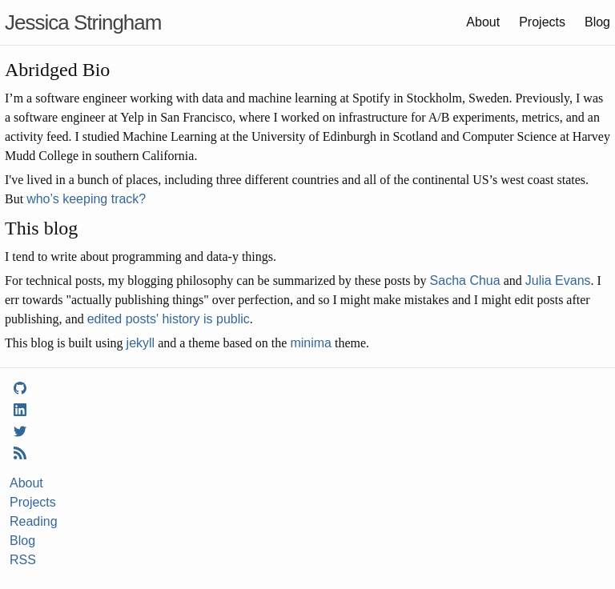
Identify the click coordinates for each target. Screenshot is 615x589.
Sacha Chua (465, 280)
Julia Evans (558, 280)
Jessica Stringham (83, 22)
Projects (542, 22)
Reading (34, 521)
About (483, 22)
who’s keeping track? (86, 199)
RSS (23, 560)
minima (311, 343)
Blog (597, 22)
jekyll (141, 343)
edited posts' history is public (168, 319)
